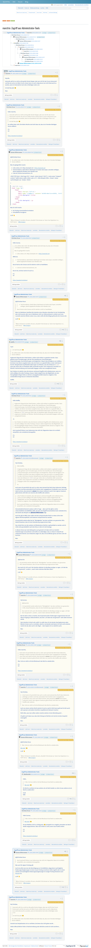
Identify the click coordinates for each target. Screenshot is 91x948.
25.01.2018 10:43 (32, 595)
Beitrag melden (8, 95)
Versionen (35, 458)
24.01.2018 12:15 (17, 73)
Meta (6, 71)
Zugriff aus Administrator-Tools (17, 71)
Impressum (27, 946)
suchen (42, 8)
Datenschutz (34, 946)
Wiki (14, 2)
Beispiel (17, 873)
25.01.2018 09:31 (26, 396)
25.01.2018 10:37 (33, 297)
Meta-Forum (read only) (22, 12)
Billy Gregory (21, 222)
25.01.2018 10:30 (27, 458)
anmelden (30, 99)
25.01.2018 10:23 (22, 899)
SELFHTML (6, 2)
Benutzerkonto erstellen (39, 99)
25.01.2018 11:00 (32, 687)
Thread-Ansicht (32, 12)
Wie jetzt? (23, 748)
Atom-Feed (39, 12)
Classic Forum (48, 946)
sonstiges (24, 73)
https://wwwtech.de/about (15, 136)
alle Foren (12, 99)
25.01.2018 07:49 (19, 342)
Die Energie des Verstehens (16, 946)
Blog (26, 2)
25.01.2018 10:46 (31, 645)
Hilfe (47, 8)
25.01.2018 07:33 (28, 152)
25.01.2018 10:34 (36, 555)
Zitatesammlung (34, 8)
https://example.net (40, 168)
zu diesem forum (31, 73)
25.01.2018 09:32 (26, 238)
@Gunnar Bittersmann (37, 512)
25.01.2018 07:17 (21, 107)
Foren (26, 8)
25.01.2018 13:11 (35, 774)
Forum (20, 2)
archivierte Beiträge (53, 12)
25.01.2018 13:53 (36, 811)
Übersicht (20, 8)
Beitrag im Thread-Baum (51, 99)
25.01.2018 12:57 (38, 737)
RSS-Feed (45, 12)
